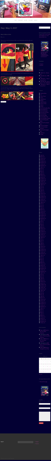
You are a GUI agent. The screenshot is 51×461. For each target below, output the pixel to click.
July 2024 (42, 185)
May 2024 (42, 188)
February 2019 (42, 280)
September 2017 (43, 305)
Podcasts (31, 19)
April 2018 (42, 295)
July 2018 (42, 291)
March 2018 (42, 297)
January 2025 (42, 176)
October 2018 (42, 286)
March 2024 (42, 191)
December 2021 (43, 230)
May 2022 (42, 223)
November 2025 (43, 161)
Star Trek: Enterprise (44, 110)
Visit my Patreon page (43, 381)
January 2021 (42, 247)
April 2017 (42, 313)
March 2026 (42, 155)
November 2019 (43, 267)
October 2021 (42, 233)
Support (37, 19)
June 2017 (42, 310)
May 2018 (42, 294)
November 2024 (43, 179)
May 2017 (42, 311)
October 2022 (42, 216)
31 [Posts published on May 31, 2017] (45, 370)
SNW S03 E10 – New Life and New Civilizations (44, 331)
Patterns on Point (43, 102)
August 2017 (42, 307)
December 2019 (43, 266)
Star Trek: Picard (43, 113)
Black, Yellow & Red (6, 33)
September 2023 (43, 200)
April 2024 (42, 189)
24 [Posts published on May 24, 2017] (45, 368)
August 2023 (42, 201)
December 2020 (43, 248)
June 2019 (42, 274)
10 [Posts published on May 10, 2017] (45, 363)
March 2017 (42, 314)
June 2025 (42, 169)
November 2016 (43, 320)
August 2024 (42, 183)
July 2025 (42, 167)
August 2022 (42, 219)
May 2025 (42, 170)
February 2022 (42, 227)
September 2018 (43, 288)
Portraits (41, 105)
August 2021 (42, 236)
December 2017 (43, 301)
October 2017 (42, 304)
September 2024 (43, 182)
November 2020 (43, 249)
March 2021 (42, 244)
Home (13, 19)
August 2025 (42, 166)
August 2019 (42, 272)
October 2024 (42, 180)
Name (40, 401)
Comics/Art (18, 19)
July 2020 (42, 255)
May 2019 (42, 276)
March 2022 (42, 226)
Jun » (41, 373)
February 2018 (42, 298)
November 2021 (43, 232)
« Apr (40, 373)
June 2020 (42, 257)
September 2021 (43, 235)
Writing (41, 133)
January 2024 (42, 194)
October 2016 (42, 322)
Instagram (41, 63)
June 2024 (42, 186)
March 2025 (42, 173)
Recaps (25, 19)
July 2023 (42, 202)
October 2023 (42, 198)
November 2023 (43, 197)
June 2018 (42, 292)
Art (41, 94)
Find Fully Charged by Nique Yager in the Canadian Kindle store (44, 52)
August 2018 (42, 289)
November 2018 (43, 285)
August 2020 (42, 254)
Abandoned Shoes (43, 92)
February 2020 (42, 263)
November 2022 (43, 214)
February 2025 (42, 175)
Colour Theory (43, 95)
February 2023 (42, 210)
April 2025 (42, 172)
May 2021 (42, 241)
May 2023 (42, 205)
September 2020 (43, 252)
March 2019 (42, 279)
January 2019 (42, 282)
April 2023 (42, 207)
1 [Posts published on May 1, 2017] (41, 360)
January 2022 (42, 229)
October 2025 (42, 163)
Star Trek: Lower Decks (44, 111)
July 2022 (42, 220)
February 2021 (42, 245)
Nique (41, 329)
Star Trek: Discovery (43, 108)
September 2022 (43, 217)
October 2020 (42, 251)
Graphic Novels (43, 98)
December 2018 (43, 283)
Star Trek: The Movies (44, 124)
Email (40, 405)
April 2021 (42, 242)
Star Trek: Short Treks (44, 116)
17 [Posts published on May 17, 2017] (45, 365)
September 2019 (43, 270)
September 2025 (43, 164)
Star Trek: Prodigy (43, 114)
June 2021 (42, 239)
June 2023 (42, 204)
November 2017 (43, 302)
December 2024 (43, 178)
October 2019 (42, 269)
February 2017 (42, 316)
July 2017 (42, 308)
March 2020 (42, 261)
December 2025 (43, 160)
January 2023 (42, 211)
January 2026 (42, 158)
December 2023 (43, 195)
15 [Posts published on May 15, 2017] (41, 365)
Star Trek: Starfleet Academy (45, 117)
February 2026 (42, 157)
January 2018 (42, 299)
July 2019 (42, 273)
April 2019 (42, 277)
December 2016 (43, 319)
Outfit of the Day (43, 101)
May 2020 (42, 258)
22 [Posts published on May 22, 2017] (41, 368)
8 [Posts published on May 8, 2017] (41, 363)
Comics (41, 97)
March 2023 (42, 208)
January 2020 (42, 264)
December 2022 (43, 213)
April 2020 (42, 260)
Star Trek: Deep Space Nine (45, 107)
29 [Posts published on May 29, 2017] (41, 370)
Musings (41, 99)
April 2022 (42, 225)
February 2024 (42, 192)
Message (40, 409)
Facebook (41, 64)
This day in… (42, 132)
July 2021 (42, 238)
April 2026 (42, 154)
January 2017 (42, 317)
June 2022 (42, 222)
